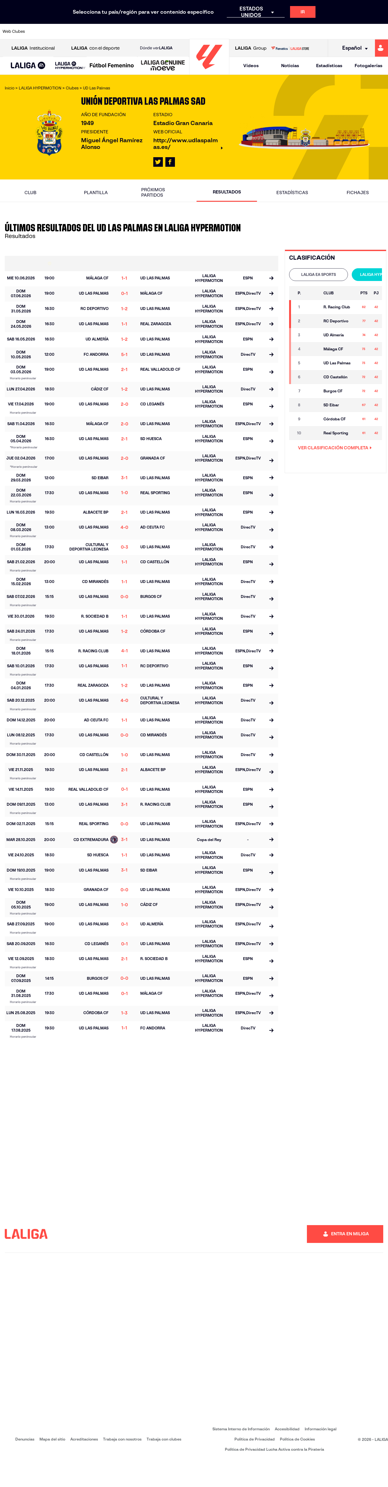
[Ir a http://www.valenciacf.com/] (362, 31)
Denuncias (24, 1439)
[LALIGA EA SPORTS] (28, 66)
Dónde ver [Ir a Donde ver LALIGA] (156, 48)
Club (30, 192)
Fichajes (358, 192)
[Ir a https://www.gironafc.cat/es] (164, 31)
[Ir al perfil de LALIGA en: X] (158, 162)
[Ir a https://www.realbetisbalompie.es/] (272, 31)
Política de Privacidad (254, 1439)
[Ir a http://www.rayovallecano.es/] (200, 31)
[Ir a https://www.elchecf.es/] (110, 31)
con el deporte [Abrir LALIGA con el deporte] (95, 48)
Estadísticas (329, 65)
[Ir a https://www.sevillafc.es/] (344, 31)
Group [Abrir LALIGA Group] (251, 48)
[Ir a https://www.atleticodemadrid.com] (56, 31)
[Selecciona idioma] (353, 48)
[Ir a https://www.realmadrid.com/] (290, 31)
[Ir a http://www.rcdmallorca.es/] (254, 31)
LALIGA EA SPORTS (318, 274)
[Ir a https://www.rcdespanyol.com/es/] (236, 31)
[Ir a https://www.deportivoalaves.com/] (92, 31)
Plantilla (96, 192)
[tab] (318, 274)
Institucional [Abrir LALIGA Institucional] (33, 48)
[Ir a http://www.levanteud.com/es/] (182, 31)
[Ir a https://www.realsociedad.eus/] (326, 31)
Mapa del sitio (52, 1439)
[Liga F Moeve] (111, 66)
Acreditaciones (84, 1439)
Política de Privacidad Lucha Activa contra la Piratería (274, 1449)
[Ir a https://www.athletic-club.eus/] (38, 31)
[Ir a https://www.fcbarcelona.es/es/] (128, 31)
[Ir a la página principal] (209, 71)
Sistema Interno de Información (241, 1429)
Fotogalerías (368, 65)
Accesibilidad (287, 1429)
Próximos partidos (153, 192)
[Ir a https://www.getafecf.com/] (146, 31)
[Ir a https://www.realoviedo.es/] (308, 31)
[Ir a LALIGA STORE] (289, 48)
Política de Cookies (297, 1439)
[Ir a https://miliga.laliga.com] (381, 48)
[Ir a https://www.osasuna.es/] (74, 31)
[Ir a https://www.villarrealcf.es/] (380, 31)
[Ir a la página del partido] (271, 278)
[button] (28, 65)
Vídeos (251, 65)
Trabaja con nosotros (122, 1439)
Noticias (290, 65)
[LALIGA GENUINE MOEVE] (163, 66)
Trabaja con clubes (164, 1439)
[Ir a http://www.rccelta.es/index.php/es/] (218, 31)
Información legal (320, 1429)
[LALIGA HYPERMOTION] (70, 65)
